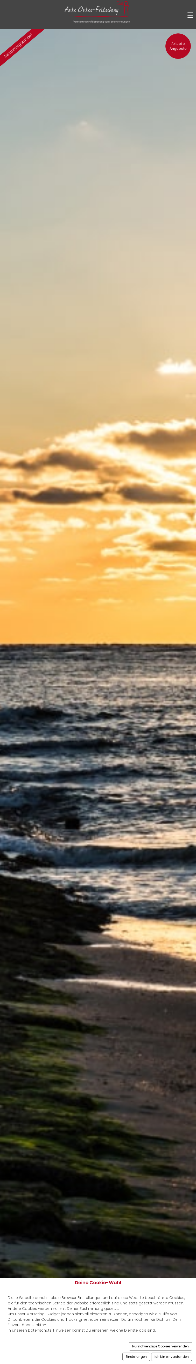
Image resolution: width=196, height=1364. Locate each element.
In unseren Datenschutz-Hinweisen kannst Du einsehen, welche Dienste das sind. (82, 1330)
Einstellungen (136, 1356)
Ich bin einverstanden (172, 1356)
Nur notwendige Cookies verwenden (160, 1346)
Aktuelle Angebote (178, 46)
